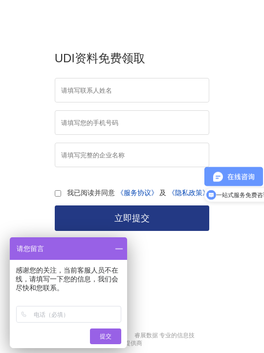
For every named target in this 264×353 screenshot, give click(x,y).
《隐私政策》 (188, 193)
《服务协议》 (137, 193)
